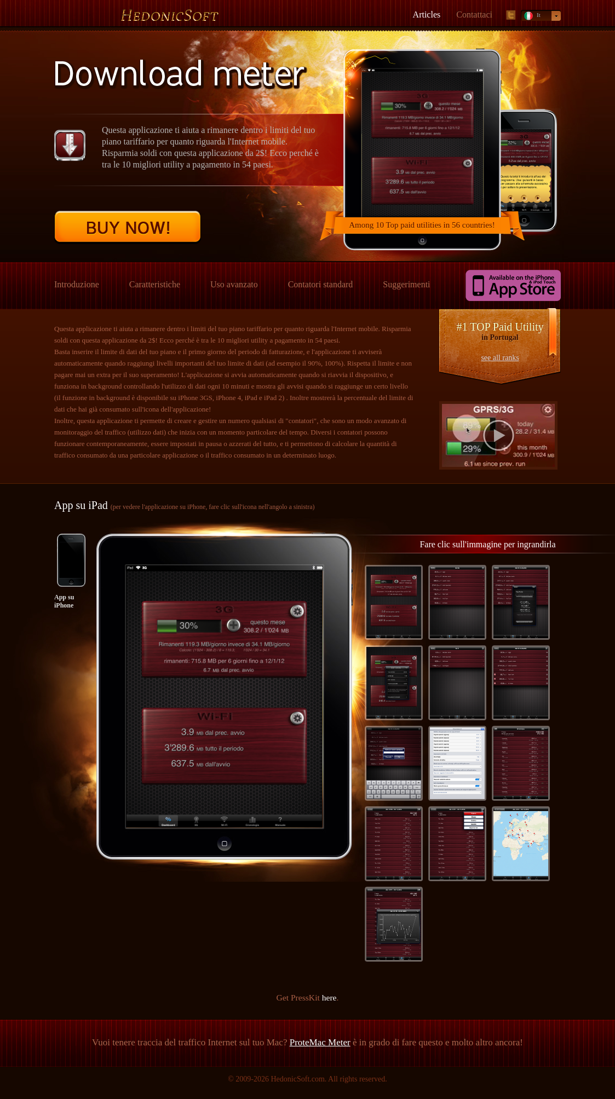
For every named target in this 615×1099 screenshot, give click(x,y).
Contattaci (474, 14)
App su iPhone (64, 601)
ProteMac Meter (320, 1042)
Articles (427, 14)
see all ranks (500, 358)
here (329, 997)
